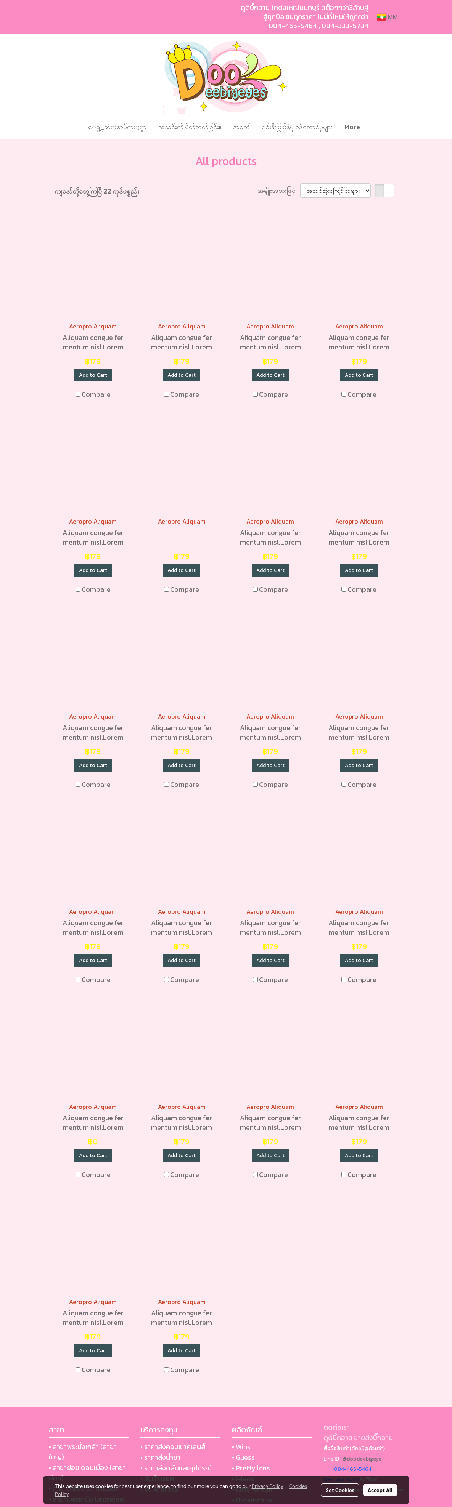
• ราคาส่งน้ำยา (160, 1457)
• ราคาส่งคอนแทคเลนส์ (172, 1446)
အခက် (241, 127)
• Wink (241, 1446)
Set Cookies (340, 1489)
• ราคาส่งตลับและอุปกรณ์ (176, 1468)
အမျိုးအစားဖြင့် (278, 190)
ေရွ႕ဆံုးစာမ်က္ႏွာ (117, 127)
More (352, 127)
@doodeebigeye (362, 1459)
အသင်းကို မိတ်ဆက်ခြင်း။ (189, 127)
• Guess (243, 1457)
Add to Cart (93, 375)
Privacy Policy (267, 1485)
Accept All (380, 1489)
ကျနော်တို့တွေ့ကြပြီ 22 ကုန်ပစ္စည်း (97, 191)
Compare (96, 394)
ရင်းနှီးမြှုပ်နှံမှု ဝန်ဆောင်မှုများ (297, 127)
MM (387, 17)
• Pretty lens (251, 1468)
